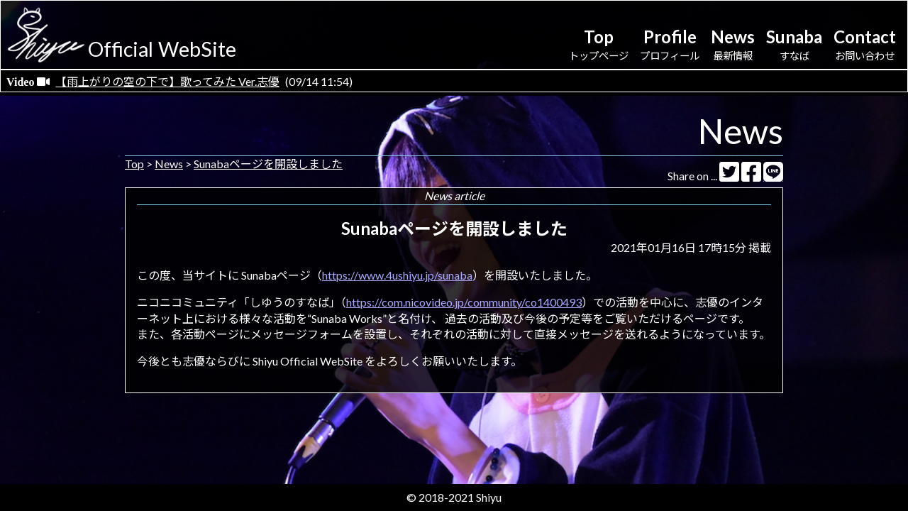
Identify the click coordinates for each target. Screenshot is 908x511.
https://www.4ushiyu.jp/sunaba (397, 275)
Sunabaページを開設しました (268, 163)
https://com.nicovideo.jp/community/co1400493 (464, 302)
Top (134, 163)
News (169, 163)
